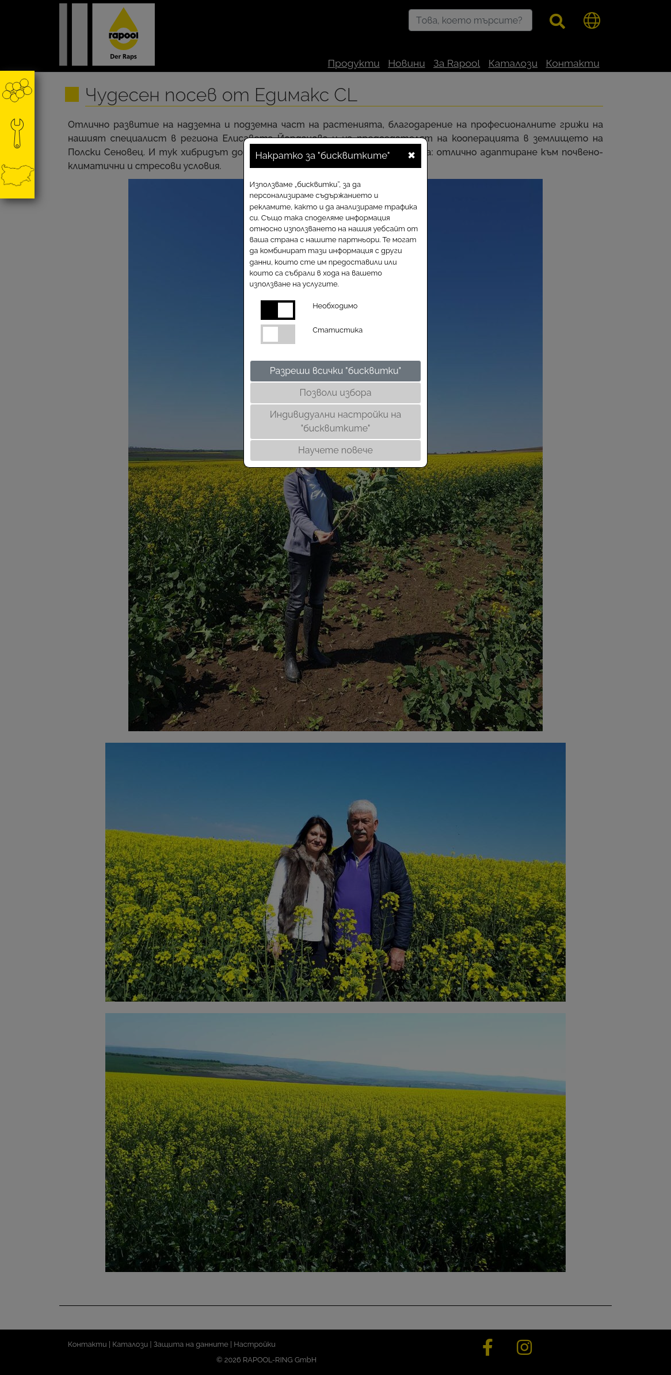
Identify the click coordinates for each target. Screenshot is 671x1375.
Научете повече (335, 450)
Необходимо (334, 305)
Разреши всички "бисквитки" (336, 370)
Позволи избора (336, 392)
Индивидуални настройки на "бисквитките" (336, 421)
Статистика (337, 330)
